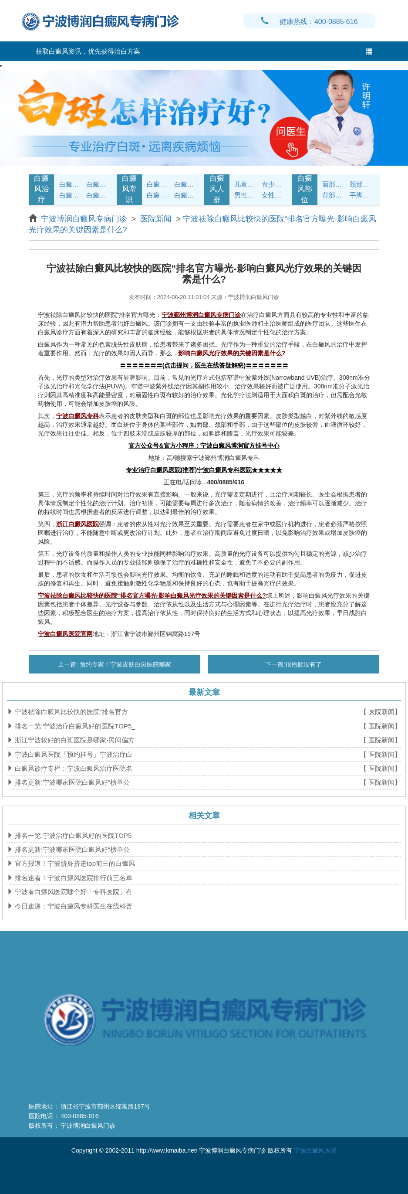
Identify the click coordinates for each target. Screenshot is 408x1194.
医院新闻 (156, 218)
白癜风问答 (159, 195)
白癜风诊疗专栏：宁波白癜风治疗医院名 (72, 768)
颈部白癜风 (362, 184)
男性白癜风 (247, 195)
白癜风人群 (216, 189)
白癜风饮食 (186, 184)
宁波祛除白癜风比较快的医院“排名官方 (70, 711)
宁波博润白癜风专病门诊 (85, 218)
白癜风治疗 (41, 189)
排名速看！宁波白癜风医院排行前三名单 (72, 877)
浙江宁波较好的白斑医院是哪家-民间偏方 (74, 740)
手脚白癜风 (362, 195)
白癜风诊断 (98, 184)
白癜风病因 (71, 195)
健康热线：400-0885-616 (309, 21)
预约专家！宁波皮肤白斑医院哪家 (124, 664)
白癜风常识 (129, 189)
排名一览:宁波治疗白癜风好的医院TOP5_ (74, 726)
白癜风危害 (98, 195)
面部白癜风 (334, 184)
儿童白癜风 (247, 184)
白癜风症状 (71, 184)
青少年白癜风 (274, 184)
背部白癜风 (334, 195)
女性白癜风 (274, 195)
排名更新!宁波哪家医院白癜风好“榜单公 (71, 782)
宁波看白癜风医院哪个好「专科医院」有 (72, 891)
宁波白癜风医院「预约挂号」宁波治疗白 (72, 754)
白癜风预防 (186, 195)
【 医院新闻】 (380, 711)
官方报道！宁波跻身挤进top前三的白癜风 (74, 863)
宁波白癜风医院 (315, 1150)
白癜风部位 (304, 189)
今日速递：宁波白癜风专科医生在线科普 (72, 906)
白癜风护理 (159, 184)
